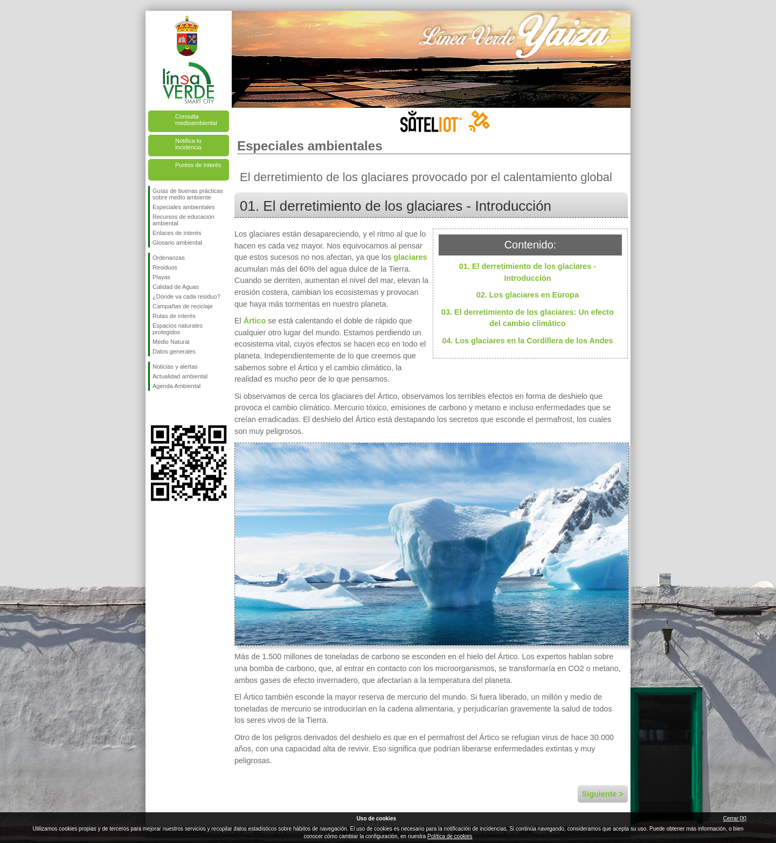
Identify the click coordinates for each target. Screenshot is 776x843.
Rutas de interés (174, 316)
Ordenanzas (169, 257)
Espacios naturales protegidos (178, 328)
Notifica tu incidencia (188, 143)
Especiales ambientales (184, 207)
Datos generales (174, 351)
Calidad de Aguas (176, 287)
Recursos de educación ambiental (183, 219)
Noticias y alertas (175, 366)
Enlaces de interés (177, 233)
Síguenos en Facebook (154, 408)
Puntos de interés (198, 165)
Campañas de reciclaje (183, 306)
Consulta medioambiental (196, 119)
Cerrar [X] (734, 818)
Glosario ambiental (177, 242)
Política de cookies (449, 836)
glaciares (410, 257)
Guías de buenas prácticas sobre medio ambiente (188, 194)
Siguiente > (602, 794)
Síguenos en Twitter (172, 408)
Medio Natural (171, 341)
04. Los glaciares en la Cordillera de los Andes (527, 340)
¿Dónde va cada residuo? (186, 296)
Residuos (165, 267)
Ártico (255, 320)
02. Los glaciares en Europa (527, 295)
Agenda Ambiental (176, 386)
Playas (161, 277)
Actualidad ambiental (180, 376)
